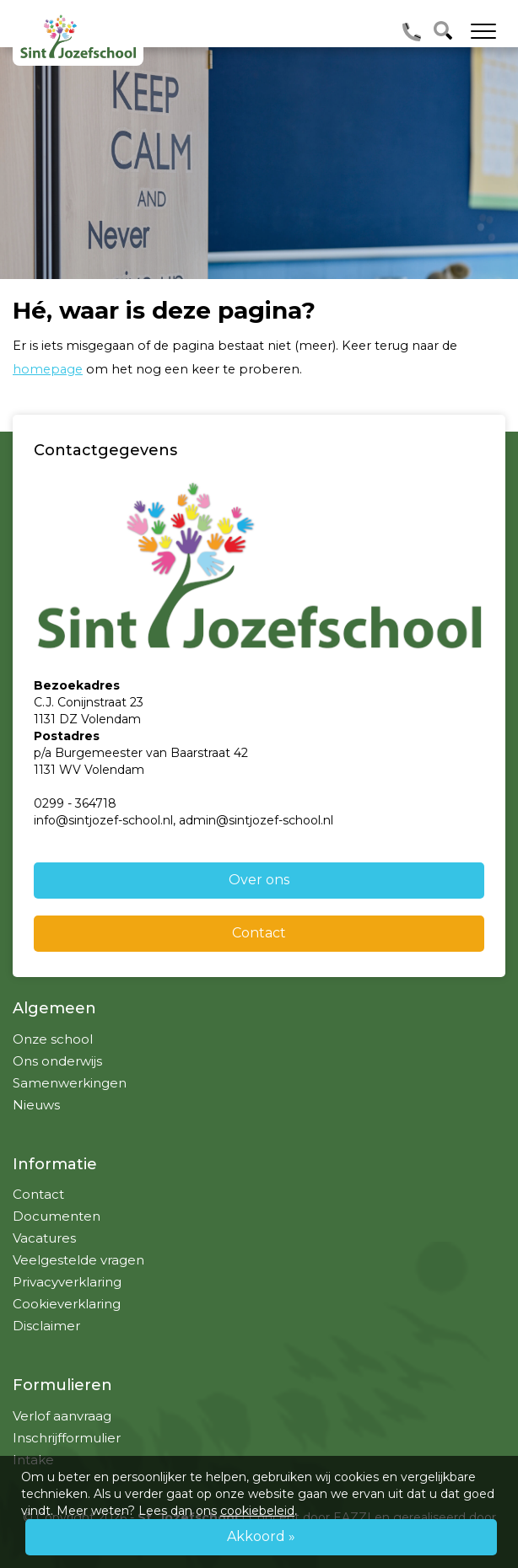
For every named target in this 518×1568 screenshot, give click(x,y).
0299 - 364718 (75, 803)
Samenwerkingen (70, 1083)
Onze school (53, 1039)
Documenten (56, 1216)
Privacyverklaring (67, 1282)
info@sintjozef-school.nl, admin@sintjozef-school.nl (183, 820)
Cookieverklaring (67, 1304)
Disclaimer (46, 1326)
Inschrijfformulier (67, 1438)
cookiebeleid (257, 1510)
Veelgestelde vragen (78, 1260)
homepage (48, 369)
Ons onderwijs (57, 1061)
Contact (259, 933)
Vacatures (44, 1238)
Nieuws (36, 1105)
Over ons (259, 880)
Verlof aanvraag (62, 1416)
